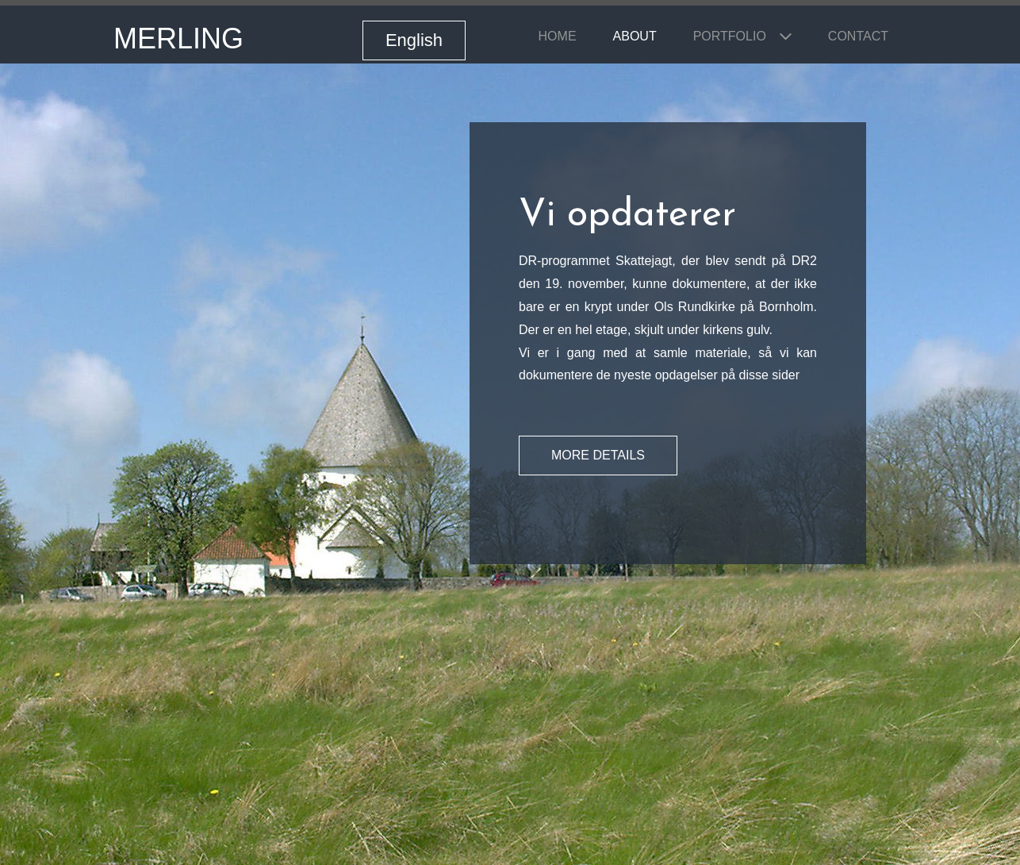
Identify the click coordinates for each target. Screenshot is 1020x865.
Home (558, 36)
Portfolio (729, 36)
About (635, 36)
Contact (858, 36)
